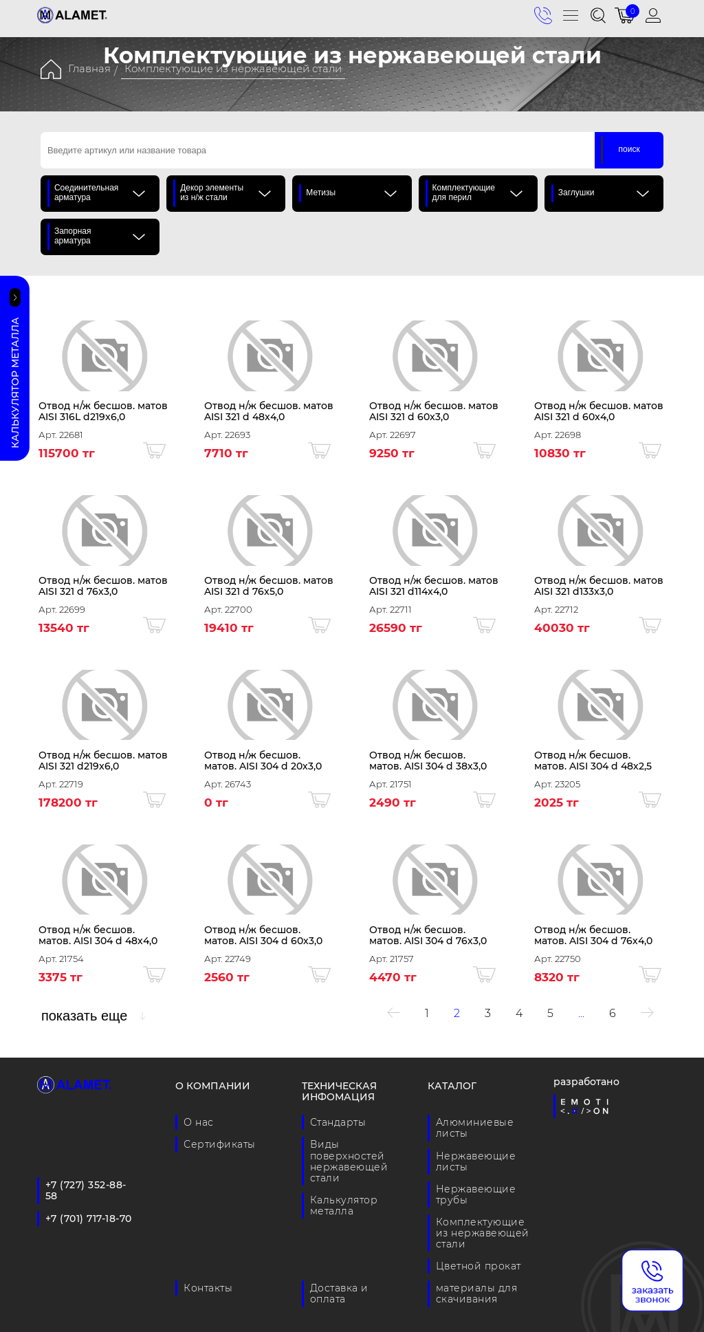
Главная (89, 68)
